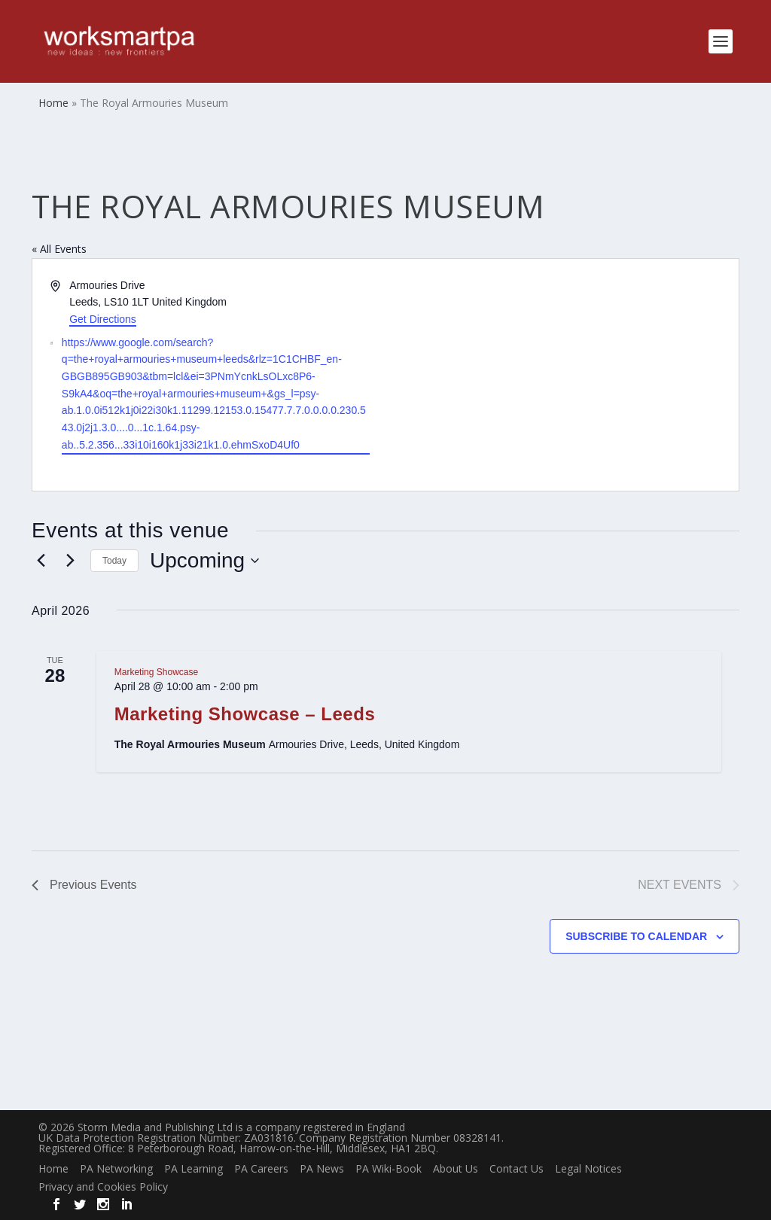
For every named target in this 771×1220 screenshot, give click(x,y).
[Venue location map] (561, 375)
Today (114, 560)
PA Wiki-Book (388, 1168)
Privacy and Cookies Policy (103, 1186)
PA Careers (261, 1168)
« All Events (59, 249)
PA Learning (193, 1168)
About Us (455, 1168)
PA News (322, 1168)
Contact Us (516, 1168)
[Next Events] (70, 561)
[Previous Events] (41, 561)
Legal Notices (588, 1168)
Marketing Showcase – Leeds (244, 714)
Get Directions (102, 319)
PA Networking (116, 1168)
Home (53, 1168)
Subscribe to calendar (636, 936)
